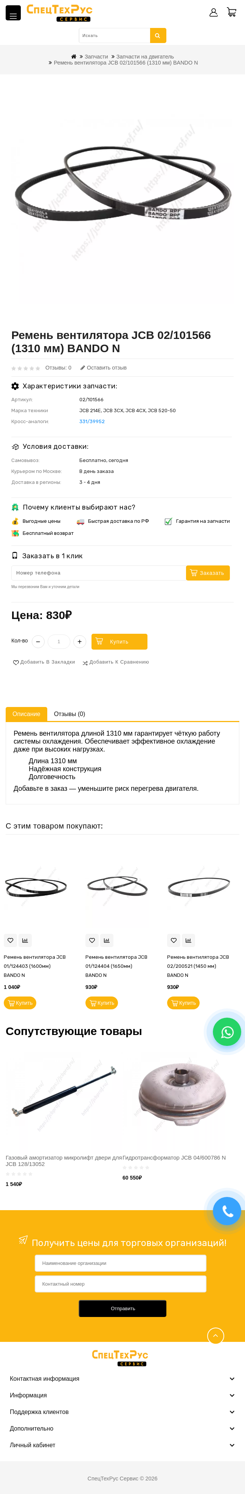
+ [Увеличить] (80, 642)
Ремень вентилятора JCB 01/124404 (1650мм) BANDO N (116, 966)
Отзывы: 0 (58, 368)
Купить (119, 642)
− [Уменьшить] (38, 642)
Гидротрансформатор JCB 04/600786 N (174, 1157)
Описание (26, 714)
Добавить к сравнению (119, 662)
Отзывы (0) (69, 714)
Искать (157, 35)
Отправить (123, 1308)
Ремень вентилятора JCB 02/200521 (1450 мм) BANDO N (198, 966)
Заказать (212, 573)
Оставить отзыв (104, 368)
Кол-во (19, 641)
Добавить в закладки (47, 662)
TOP (215, 1336)
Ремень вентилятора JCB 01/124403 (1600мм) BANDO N (35, 966)
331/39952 (92, 421)
